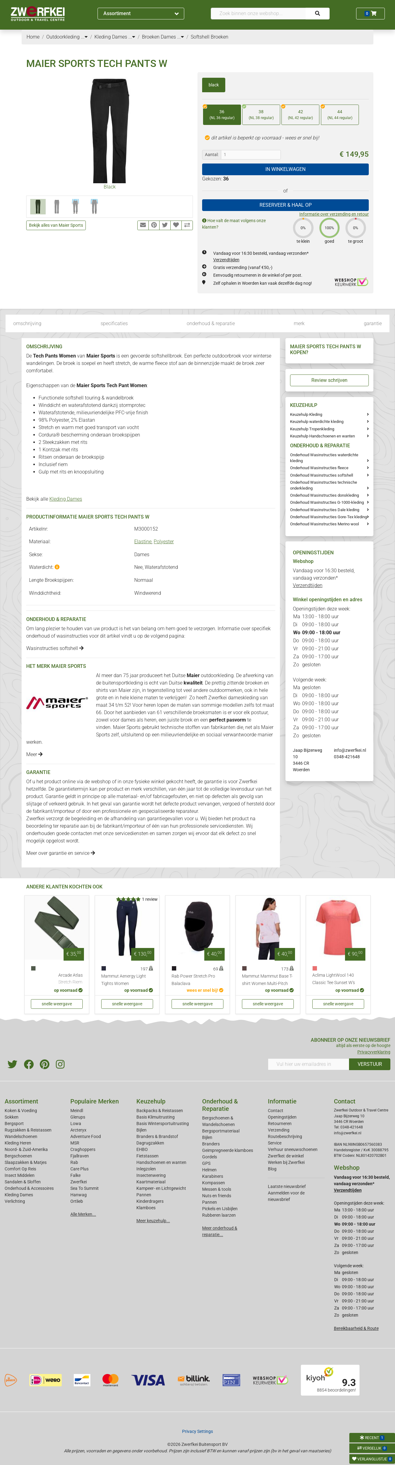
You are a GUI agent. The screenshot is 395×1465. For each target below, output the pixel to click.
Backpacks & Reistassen (159, 1110)
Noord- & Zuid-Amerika (26, 1149)
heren (150, 705)
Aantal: (211, 154)
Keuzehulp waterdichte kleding (316, 421)
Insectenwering (151, 1175)
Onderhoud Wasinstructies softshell (321, 475)
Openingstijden (282, 1117)
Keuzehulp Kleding (306, 414)
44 (336, 113)
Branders (211, 1143)
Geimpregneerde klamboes (227, 1150)
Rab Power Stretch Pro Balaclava (193, 980)
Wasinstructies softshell (55, 648)
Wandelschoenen (21, 1136)
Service (274, 1142)
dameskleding (243, 698)
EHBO (142, 1149)
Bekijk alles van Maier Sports (56, 225)
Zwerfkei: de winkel (286, 1155)
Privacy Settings (197, 1431)
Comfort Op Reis (20, 1168)
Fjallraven (79, 1155)
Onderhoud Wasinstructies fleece (319, 468)
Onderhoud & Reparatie (220, 1105)
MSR (74, 1142)
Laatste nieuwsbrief (287, 1186)
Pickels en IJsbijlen (220, 1208)
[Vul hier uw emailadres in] (308, 1064)
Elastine (143, 541)
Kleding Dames (65, 499)
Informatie (282, 1101)
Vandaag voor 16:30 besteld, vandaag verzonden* (324, 578)
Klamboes (146, 1207)
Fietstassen (147, 1155)
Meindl (76, 1110)
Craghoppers (82, 1149)
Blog (272, 1168)
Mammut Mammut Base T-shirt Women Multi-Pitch (267, 980)
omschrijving (27, 323)
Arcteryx (78, 1130)
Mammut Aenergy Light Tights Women (123, 980)
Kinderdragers (150, 1201)
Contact (275, 1110)
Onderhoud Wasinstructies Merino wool (324, 524)
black (214, 84)
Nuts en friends (216, 1195)
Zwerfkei (78, 1181)
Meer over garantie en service (60, 853)
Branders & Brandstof (157, 1136)
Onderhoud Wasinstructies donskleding (324, 495)
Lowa (75, 1123)
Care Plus (79, 1168)
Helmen (209, 1169)
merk (299, 323)
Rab (74, 1162)
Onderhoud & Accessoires (29, 1188)
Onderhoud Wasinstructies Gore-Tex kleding (328, 517)
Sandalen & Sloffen (23, 1181)
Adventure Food (85, 1136)
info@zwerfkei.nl (350, 750)
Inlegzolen (146, 1168)
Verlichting (15, 1201)
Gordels (209, 1156)
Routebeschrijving (285, 1136)
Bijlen (141, 1130)
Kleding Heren (18, 1142)
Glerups (77, 1117)
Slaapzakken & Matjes (26, 1162)
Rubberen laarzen (219, 1215)
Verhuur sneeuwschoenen (293, 1149)
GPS (206, 1163)
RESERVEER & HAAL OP (286, 205)
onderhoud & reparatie (211, 323)
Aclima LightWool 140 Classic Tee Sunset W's (333, 979)
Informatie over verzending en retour (334, 214)
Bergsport (14, 1123)
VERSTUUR (370, 1064)
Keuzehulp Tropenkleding (312, 429)
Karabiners (212, 1176)
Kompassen (213, 1182)
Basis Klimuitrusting (155, 1117)
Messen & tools (216, 1189)
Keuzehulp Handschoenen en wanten (322, 436)
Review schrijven (329, 380)
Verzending (278, 1130)
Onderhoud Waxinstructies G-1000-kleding (327, 502)
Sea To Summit (84, 1188)
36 (219, 113)
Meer (34, 754)
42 (297, 113)
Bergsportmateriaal (220, 1130)
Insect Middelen (20, 1175)
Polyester (164, 541)
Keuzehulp (150, 1101)
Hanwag (78, 1194)
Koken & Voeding (21, 1110)
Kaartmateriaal (150, 1181)
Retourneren (280, 1123)
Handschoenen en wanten (161, 1162)
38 (258, 113)
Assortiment (141, 13)
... (84, 37)
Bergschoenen (18, 1155)
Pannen (209, 1202)
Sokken (12, 1117)
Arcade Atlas (70, 979)
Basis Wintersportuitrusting (162, 1123)
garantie (373, 323)
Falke (75, 1175)
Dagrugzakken (150, 1142)
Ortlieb (76, 1201)
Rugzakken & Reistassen (28, 1130)
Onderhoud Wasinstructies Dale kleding (324, 509)
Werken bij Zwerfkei (286, 1162)
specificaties (114, 323)
